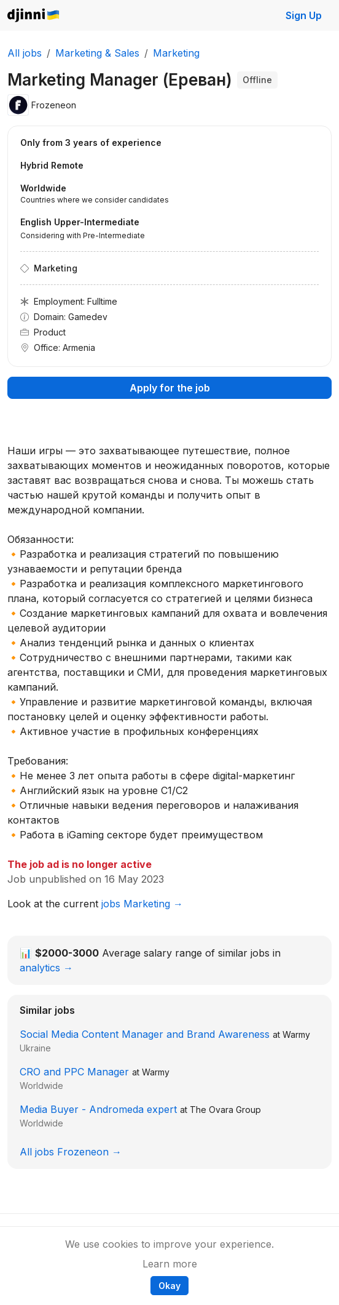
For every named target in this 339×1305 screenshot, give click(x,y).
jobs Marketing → (142, 903)
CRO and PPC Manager (74, 1072)
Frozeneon (53, 105)
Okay (169, 1285)
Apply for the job (170, 388)
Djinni (33, 15)
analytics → (46, 968)
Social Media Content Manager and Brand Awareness (145, 1034)
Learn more (169, 1264)
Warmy (296, 1034)
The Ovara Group (225, 1109)
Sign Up (304, 15)
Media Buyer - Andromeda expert (98, 1109)
